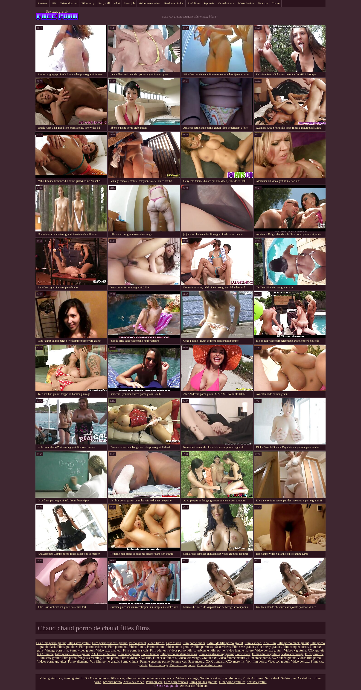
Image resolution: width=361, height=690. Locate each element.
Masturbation (246, 3)
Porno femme (150, 654)
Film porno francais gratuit (110, 643)
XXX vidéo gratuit (284, 658)
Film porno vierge (137, 678)
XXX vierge (93, 678)
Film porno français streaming (81, 658)
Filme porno (111, 658)
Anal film (269, 643)
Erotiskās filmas (253, 678)
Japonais (209, 3)
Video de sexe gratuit (268, 650)
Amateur (42, 3)
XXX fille (144, 658)
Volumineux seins (149, 3)
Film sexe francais (165, 658)
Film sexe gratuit (243, 647)
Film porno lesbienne (93, 647)
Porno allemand (78, 661)
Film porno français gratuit (72, 654)
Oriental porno (68, 3)
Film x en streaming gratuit (216, 654)
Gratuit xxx (209, 658)
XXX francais (215, 661)
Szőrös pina (288, 678)
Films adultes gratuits (266, 654)
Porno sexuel (137, 643)
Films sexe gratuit (78, 643)
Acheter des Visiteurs (193, 685)
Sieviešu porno (231, 678)
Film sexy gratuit (129, 654)
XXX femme (45, 654)
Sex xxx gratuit (57, 11)
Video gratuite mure (209, 665)
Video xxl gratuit (279, 661)
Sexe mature (196, 661)
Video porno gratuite (179, 647)
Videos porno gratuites (52, 661)
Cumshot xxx (226, 3)
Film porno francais (135, 650)
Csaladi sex (305, 678)
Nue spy (263, 3)
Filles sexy (87, 3)
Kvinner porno (112, 682)
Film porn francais (176, 682)
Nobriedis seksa (210, 678)
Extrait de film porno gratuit (225, 643)
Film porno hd (118, 647)
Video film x (155, 643)
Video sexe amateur (108, 650)
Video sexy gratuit (268, 647)
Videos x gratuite (295, 650)
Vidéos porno (177, 650)
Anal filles (193, 3)
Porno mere (242, 654)
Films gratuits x (67, 647)
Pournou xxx (154, 682)
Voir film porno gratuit (104, 661)
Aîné (116, 3)
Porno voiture (156, 647)
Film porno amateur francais (178, 654)
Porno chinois (129, 661)
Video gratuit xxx (51, 678)
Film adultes (158, 650)
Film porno (217, 650)
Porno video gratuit (82, 650)
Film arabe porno (259, 658)
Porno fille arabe (113, 678)
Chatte (275, 3)
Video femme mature (239, 650)
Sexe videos (223, 647)
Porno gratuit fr (74, 678)
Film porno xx (204, 647)
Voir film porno (256, 661)
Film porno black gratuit (293, 643)
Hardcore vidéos (173, 3)
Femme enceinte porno (155, 661)
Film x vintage (158, 665)
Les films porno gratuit (51, 643)
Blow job (129, 3)
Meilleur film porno (182, 665)
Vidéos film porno (309, 658)
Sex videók (272, 678)
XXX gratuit (316, 650)
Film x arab (173, 643)
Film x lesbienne (198, 650)
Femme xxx (179, 661)
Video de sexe (300, 661)
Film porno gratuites (232, 682)
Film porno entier (194, 643)
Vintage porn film (56, 650)
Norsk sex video (133, 682)
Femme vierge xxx (162, 678)
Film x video (253, 643)
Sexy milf (104, 3)
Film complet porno (295, 647)
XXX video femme (103, 654)
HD (54, 3)
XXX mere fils (235, 661)
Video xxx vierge (292, 654)
